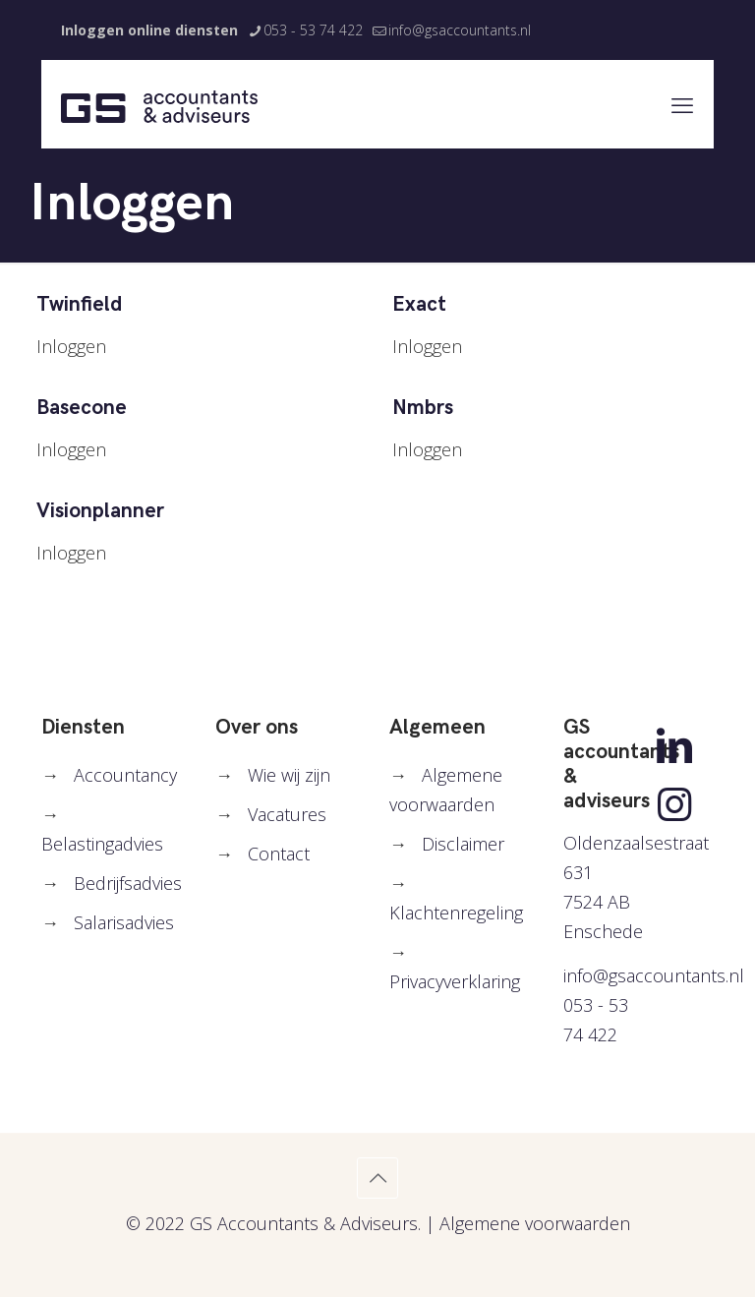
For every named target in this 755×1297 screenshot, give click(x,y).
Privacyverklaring (454, 981)
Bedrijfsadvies (128, 883)
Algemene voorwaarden (534, 1223)
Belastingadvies (102, 843)
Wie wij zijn (289, 775)
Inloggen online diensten (149, 30)
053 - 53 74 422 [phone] (313, 30)
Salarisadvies (124, 922)
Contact (279, 853)
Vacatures (287, 814)
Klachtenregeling (456, 912)
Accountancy (125, 775)
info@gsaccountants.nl (653, 975)
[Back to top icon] (377, 1178)
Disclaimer (463, 843)
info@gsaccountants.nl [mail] (459, 30)
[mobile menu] (682, 104)
